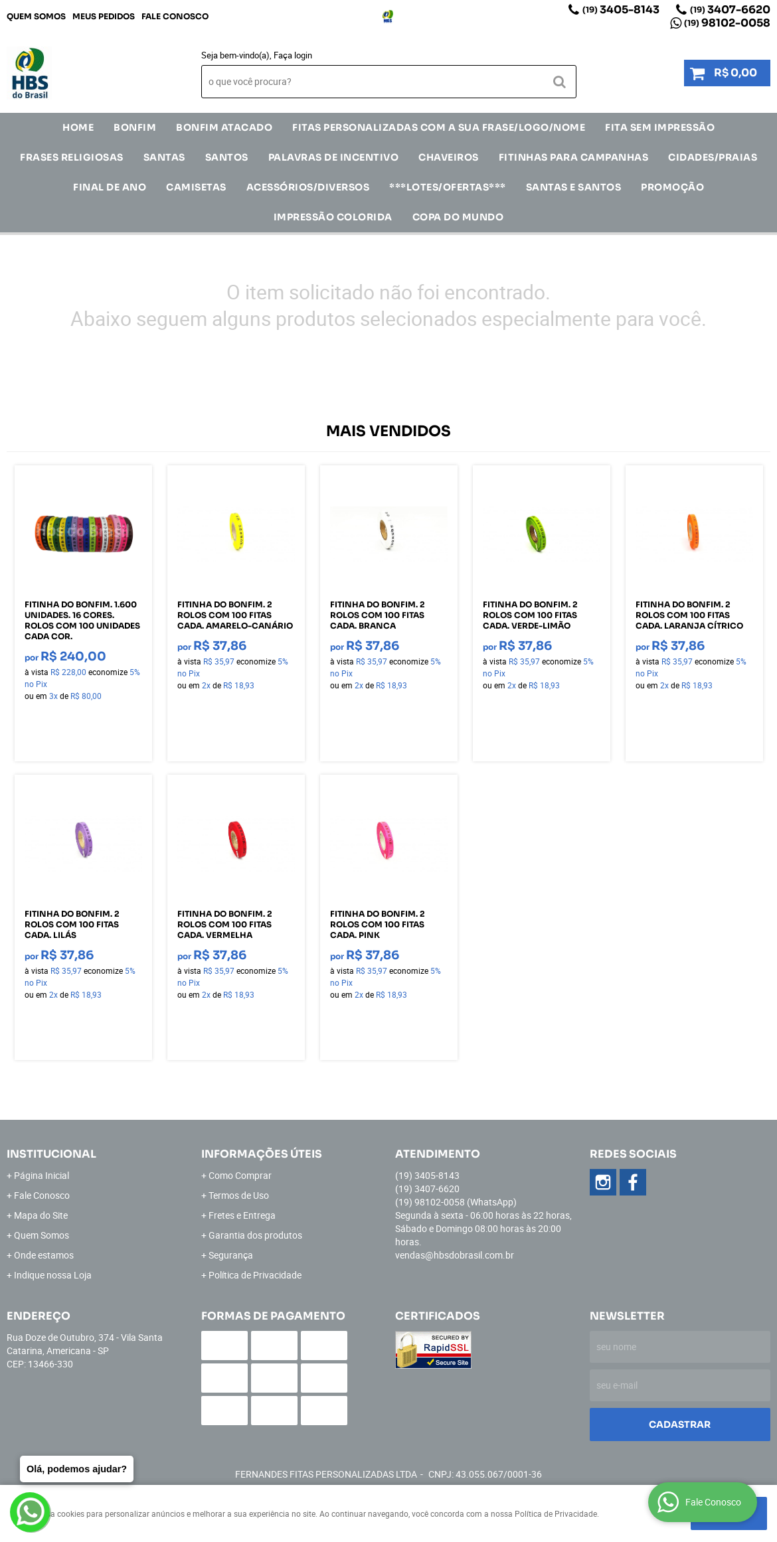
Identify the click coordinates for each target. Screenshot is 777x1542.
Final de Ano (109, 187)
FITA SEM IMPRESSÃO (660, 127)
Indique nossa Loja (53, 1275)
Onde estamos (44, 1255)
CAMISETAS (196, 187)
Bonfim (135, 127)
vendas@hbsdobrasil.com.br (454, 1255)
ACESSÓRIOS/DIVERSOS (308, 187)
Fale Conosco (175, 16)
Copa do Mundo (458, 217)
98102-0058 (727, 23)
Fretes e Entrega (242, 1215)
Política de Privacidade (255, 1275)
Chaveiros (448, 157)
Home (78, 127)
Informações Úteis (261, 1154)
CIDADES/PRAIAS (712, 157)
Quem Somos (36, 16)
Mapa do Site (41, 1215)
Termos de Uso (239, 1195)
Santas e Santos (574, 187)
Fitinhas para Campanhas (574, 157)
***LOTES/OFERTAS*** (447, 187)
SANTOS (226, 157)
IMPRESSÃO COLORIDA (333, 217)
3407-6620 (730, 10)
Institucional (51, 1154)
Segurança (231, 1255)
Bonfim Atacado (224, 127)
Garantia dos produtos (255, 1235)
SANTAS (164, 157)
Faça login (293, 55)
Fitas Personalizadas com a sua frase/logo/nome (438, 127)
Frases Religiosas (72, 157)
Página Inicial (41, 1175)
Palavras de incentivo (333, 157)
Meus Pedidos (103, 16)
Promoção (672, 187)
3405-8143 (620, 10)
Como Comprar (240, 1175)
